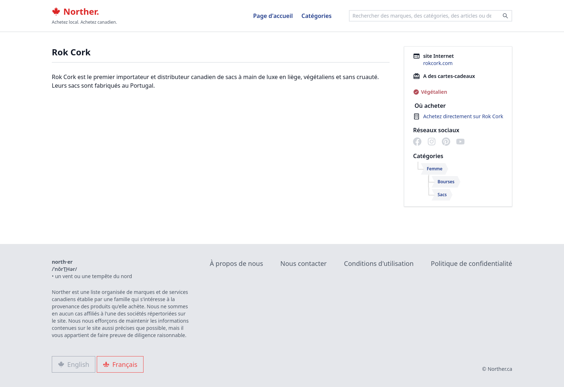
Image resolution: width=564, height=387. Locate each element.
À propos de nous (236, 263)
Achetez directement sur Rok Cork (463, 116)
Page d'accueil (273, 16)
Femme (434, 169)
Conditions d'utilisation (379, 263)
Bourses (445, 182)
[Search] (505, 16)
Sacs (442, 195)
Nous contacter (303, 263)
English (73, 364)
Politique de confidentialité (471, 263)
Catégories (316, 16)
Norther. (75, 11)
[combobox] (430, 16)
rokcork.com (437, 63)
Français (120, 364)
